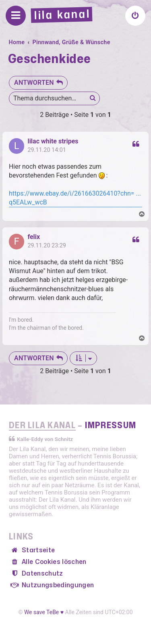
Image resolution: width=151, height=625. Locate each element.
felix (33, 237)
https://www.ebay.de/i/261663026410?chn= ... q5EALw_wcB (75, 198)
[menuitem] (135, 16)
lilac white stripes (52, 141)
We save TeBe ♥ (44, 612)
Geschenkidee (49, 59)
